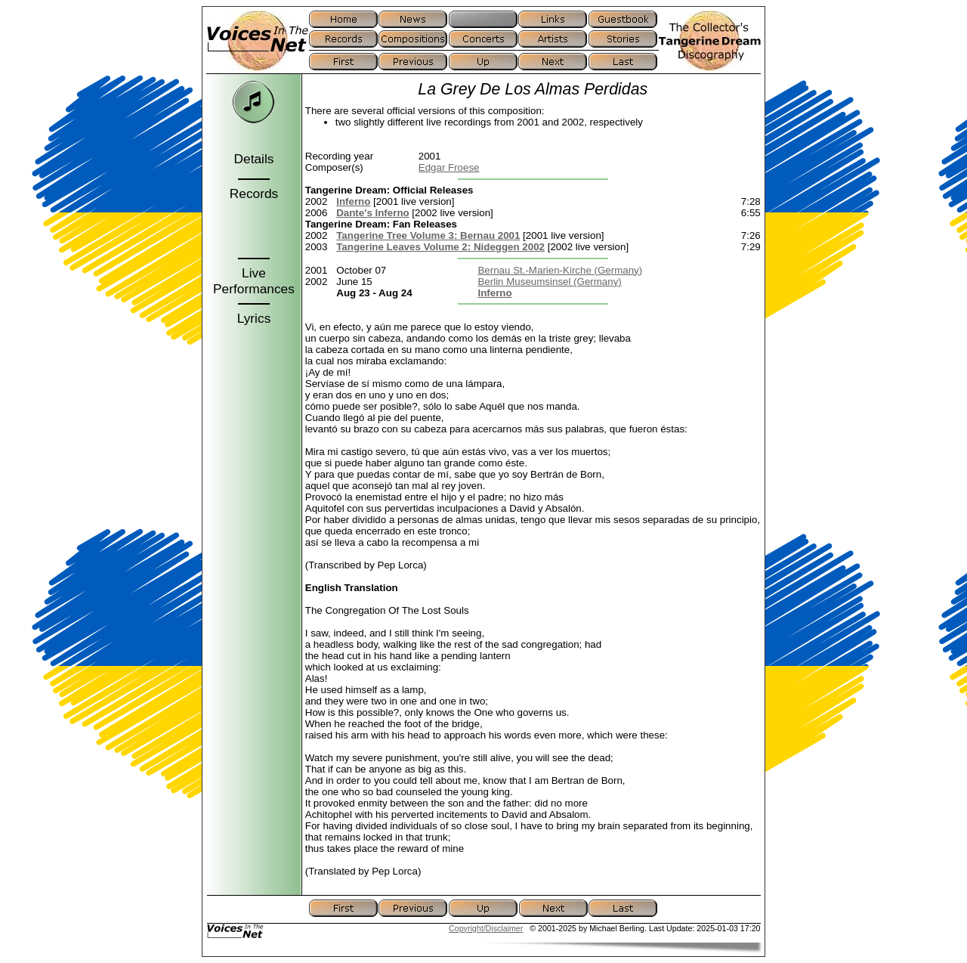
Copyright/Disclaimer (486, 928)
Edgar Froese (449, 167)
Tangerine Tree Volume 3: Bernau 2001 (428, 235)
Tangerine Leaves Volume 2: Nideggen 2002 (440, 246)
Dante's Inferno (372, 212)
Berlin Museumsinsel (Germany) (549, 281)
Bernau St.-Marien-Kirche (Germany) (559, 270)
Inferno (353, 201)
